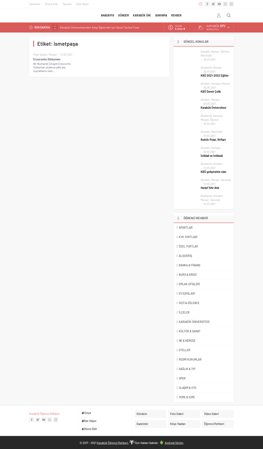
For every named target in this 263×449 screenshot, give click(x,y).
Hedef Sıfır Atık (210, 188)
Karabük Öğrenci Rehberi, (44, 413)
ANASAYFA (107, 15)
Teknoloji (226, 179)
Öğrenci (225, 51)
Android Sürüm (174, 443)
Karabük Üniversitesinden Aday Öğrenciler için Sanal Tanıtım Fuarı (99, 27)
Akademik (206, 67)
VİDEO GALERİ (208, 15)
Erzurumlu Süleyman (46, 59)
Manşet (53, 54)
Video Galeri (211, 414)
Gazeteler (34, 4)
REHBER (176, 15)
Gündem (205, 83)
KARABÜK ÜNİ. (142, 15)
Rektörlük (206, 55)
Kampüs (205, 51)
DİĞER (187, 15)
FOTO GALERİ (198, 15)
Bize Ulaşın (82, 4)
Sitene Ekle (51, 4)
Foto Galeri (176, 414)
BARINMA (161, 15)
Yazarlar (67, 4)
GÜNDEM (123, 15)
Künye (87, 413)
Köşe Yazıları (40, 54)
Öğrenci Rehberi (214, 424)
